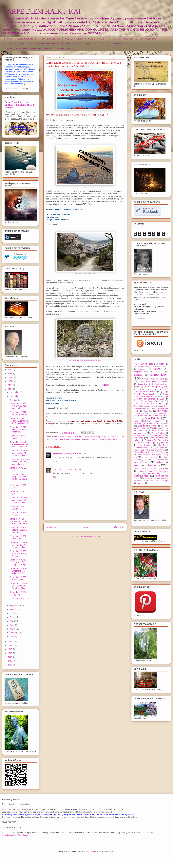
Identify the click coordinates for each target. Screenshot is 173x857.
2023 (10, 373)
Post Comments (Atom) (90, 536)
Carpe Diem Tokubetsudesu (151, 405)
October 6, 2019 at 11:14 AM (74, 454)
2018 (10, 641)
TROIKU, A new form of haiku (19, 43)
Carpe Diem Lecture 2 (51, 39)
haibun (160, 462)
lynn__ (55, 469)
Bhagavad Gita (141, 372)
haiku (94, 439)
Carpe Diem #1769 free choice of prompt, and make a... (20, 461)
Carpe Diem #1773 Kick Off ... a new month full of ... (18, 405)
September (15, 605)
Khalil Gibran (153, 423)
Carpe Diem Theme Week (146, 404)
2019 (10, 389)
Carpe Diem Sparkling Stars (156, 386)
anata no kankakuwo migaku (149, 455)
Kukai (166, 424)
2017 (10, 645)
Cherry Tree (150, 408)
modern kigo (154, 473)
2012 (10, 665)
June (12, 617)
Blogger (110, 851)
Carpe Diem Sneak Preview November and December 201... (20, 444)
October (14, 400)
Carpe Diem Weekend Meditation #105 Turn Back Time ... (19, 585)
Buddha (159, 372)
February (14, 633)
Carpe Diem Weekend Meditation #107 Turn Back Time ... (19, 500)
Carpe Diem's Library (74, 39)
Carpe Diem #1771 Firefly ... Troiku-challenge (18, 429)
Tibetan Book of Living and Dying (149, 450)
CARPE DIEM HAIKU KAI (41, 11)
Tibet (162, 448)
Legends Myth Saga (147, 426)
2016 (10, 649)
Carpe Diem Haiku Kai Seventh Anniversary (82, 436)
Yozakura (164, 452)
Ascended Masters (160, 366)
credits (85, 187)
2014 (10, 657)
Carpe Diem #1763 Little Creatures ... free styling (18, 529)
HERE (106, 385)
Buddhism (138, 375)
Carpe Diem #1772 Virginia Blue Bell (18, 413)
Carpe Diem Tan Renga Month (151, 395)
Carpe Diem (159, 374)
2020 (10, 385)
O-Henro (156, 430)
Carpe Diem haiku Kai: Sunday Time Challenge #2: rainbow (20, 105)
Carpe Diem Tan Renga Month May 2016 (151, 397)
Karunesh (138, 423)
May (12, 621)
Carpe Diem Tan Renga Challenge (151, 393)
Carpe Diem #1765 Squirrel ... (18, 507)
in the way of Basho (159, 468)
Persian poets (158, 435)
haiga (136, 466)
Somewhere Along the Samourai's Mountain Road (85, 360)
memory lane (145, 471)
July (12, 613)
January (14, 636)
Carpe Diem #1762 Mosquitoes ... (18, 537)
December (15, 392)
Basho (54, 436)
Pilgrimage (138, 438)
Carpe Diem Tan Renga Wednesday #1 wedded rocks (19, 521)
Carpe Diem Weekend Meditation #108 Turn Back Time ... (19, 453)
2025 (10, 369)
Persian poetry (140, 435)
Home (9, 39)
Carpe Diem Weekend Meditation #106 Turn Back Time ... (19, 544)
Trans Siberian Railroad (144, 452)
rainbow (154, 481)
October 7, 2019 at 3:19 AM (70, 469)
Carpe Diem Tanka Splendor (148, 401)
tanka (114, 439)
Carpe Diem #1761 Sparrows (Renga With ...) (18, 553)
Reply (54, 461)
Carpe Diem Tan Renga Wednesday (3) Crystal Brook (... (19, 420)
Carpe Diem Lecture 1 (27, 39)
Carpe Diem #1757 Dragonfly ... (18, 593)
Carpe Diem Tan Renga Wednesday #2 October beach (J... (19, 477)
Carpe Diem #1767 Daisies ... (18, 486)
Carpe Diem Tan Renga (145, 392)
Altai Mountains (141, 366)
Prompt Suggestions (66, 48)
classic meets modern (155, 460)
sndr (94, 851)
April (12, 625)
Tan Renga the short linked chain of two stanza (102, 43)
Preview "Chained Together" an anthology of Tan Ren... (29, 48)
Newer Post (51, 527)
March (13, 629)
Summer (164, 442)
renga (165, 481)
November (15, 396)
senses (141, 483)
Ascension (142, 369)
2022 (10, 377)
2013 (10, 661)
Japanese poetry (104, 439)
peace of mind (150, 478)
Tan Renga (144, 445)
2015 (10, 653)
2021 (10, 381)
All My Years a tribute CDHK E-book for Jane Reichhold (134, 39)
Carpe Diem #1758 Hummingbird (18, 578)
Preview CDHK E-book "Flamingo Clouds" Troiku (57, 43)
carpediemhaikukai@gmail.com (15, 835)
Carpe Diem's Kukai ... (97, 39)
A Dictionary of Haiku (143, 364)
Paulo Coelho (158, 433)
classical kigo (141, 462)
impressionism (140, 468)
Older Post (119, 527)
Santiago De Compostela (156, 440)
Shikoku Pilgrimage (147, 442)
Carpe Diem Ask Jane (154, 379)
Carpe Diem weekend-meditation (77, 439)
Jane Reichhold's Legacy (148, 421)
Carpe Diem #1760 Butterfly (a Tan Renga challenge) (18, 562)
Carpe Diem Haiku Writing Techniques (151, 381)
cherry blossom (150, 457)
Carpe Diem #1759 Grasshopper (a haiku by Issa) (18, 570)
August (13, 609)
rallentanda (57, 454)
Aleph (161, 364)
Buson (61, 436)
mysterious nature (142, 476)
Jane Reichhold (153, 418)
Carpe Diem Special (109, 436)
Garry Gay (147, 411)
